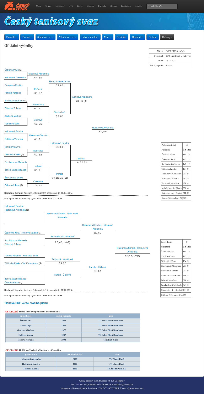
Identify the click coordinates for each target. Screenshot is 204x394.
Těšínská (56, 259)
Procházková (57, 236)
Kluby (80, 6)
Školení (113, 6)
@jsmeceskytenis (79, 388)
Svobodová (38, 104)
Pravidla (102, 6)
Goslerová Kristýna (14, 85)
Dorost (27, 37)
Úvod (38, 6)
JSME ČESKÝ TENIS (108, 388)
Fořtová (38, 89)
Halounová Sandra (14, 131)
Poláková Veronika (14, 139)
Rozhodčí (137, 37)
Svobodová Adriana (14, 100)
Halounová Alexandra (38, 73)
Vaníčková (38, 150)
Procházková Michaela (16, 162)
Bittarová (69, 236)
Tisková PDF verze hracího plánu (26, 303)
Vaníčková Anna (12, 146)
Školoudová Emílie (14, 177)
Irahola (81, 158)
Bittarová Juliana (13, 108)
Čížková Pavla (12, 69)
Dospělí (11, 37)
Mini (108, 37)
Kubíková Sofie (12, 123)
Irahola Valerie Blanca (15, 170)
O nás (47, 6)
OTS (71, 6)
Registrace (59, 6)
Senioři (122, 37)
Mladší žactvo (68, 37)
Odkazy (167, 37)
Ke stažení (126, 6)
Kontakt (138, 6)
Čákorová (38, 181)
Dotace (152, 37)
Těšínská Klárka (12, 154)
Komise (90, 6)
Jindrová (38, 120)
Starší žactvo (45, 37)
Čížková (102, 267)
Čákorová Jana (12, 185)
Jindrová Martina (13, 116)
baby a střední (90, 37)
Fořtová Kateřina (13, 93)
